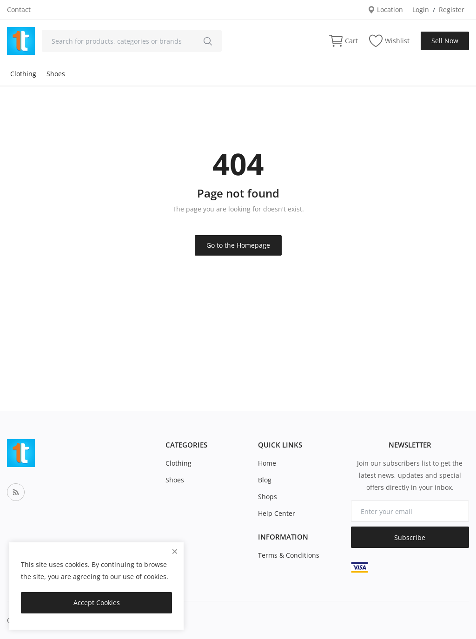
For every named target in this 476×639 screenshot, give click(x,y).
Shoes (55, 73)
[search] (207, 41)
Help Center (276, 513)
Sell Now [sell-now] (444, 40)
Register (451, 9)
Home (267, 463)
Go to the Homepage (238, 245)
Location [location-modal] (385, 9)
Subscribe (409, 537)
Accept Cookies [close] (96, 602)
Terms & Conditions (288, 555)
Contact (19, 9)
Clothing (23, 73)
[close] (175, 551)
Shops (267, 496)
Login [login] (420, 9)
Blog (264, 479)
